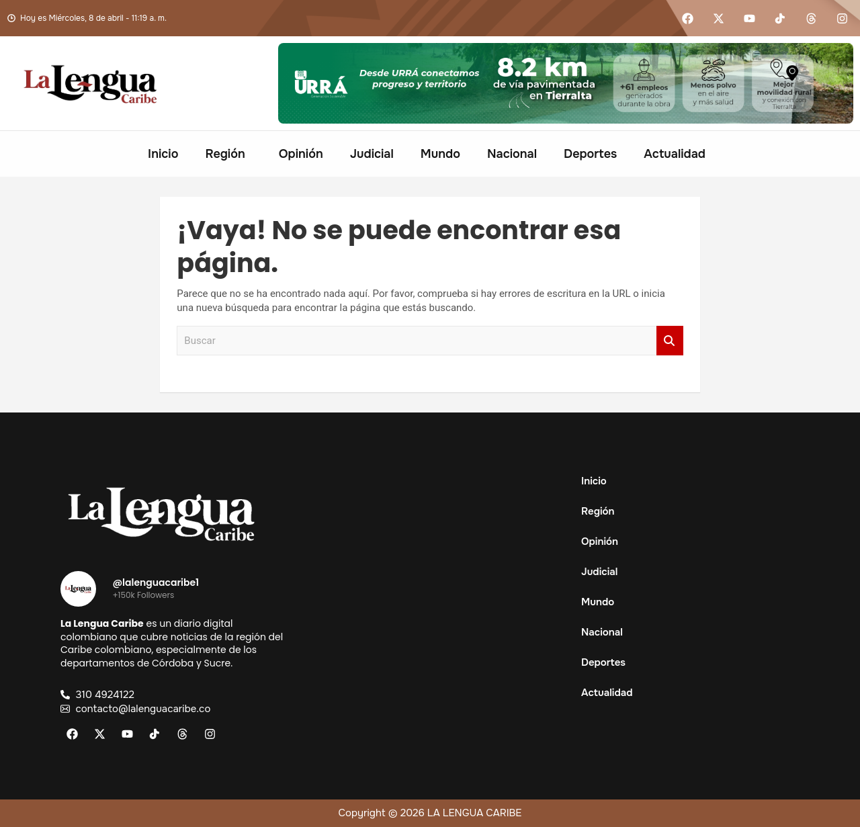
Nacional (512, 153)
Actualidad (674, 153)
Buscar (669, 341)
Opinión (301, 153)
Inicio (163, 153)
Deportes (590, 153)
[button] (228, 154)
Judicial (372, 153)
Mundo (440, 153)
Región (225, 153)
